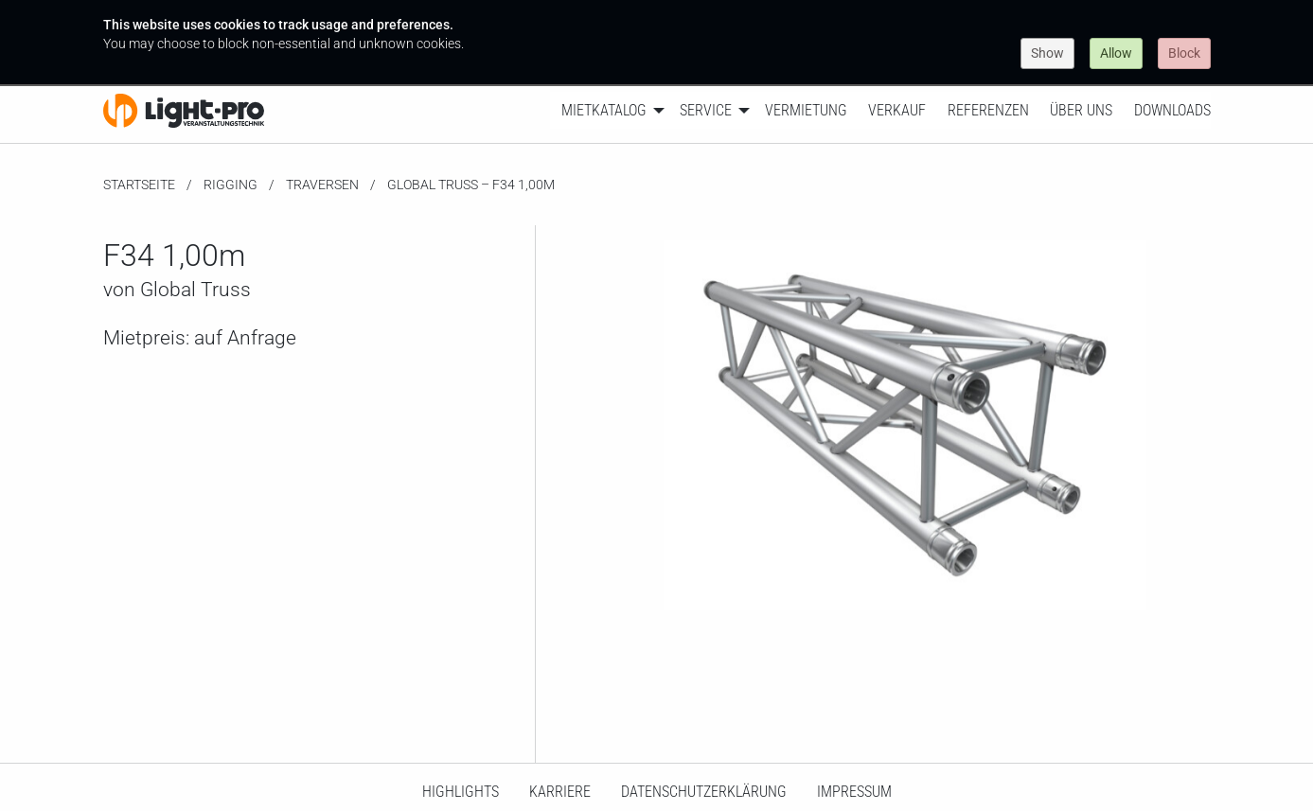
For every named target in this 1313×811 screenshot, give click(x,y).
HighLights (460, 792)
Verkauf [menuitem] (897, 110)
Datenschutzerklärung (704, 792)
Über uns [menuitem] (1081, 110)
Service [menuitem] (706, 110)
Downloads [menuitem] (1172, 110)
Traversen (322, 184)
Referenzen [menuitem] (988, 110)
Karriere (560, 792)
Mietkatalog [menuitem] (604, 110)
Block (1184, 53)
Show (1047, 53)
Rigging (230, 184)
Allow (1116, 53)
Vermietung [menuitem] (806, 110)
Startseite (139, 184)
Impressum (854, 792)
